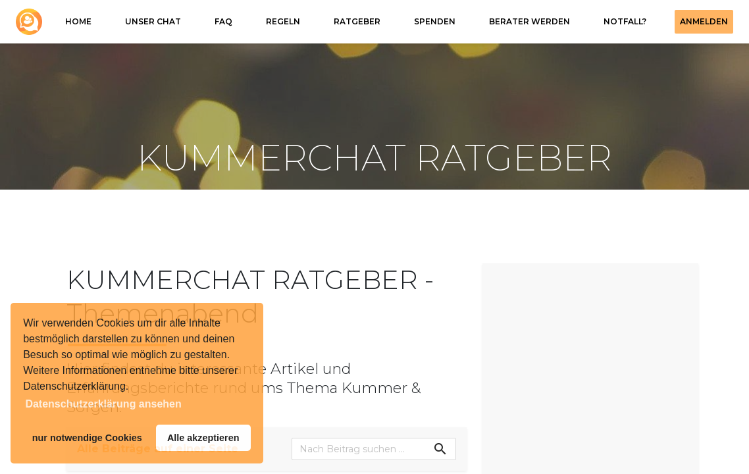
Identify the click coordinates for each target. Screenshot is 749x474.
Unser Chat (153, 21)
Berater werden (529, 21)
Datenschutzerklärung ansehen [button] (103, 403)
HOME (78, 21)
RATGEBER (357, 21)
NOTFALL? (625, 21)
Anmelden (704, 21)
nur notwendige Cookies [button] (87, 438)
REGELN (283, 21)
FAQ (223, 21)
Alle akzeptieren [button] (203, 438)
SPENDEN (434, 21)
